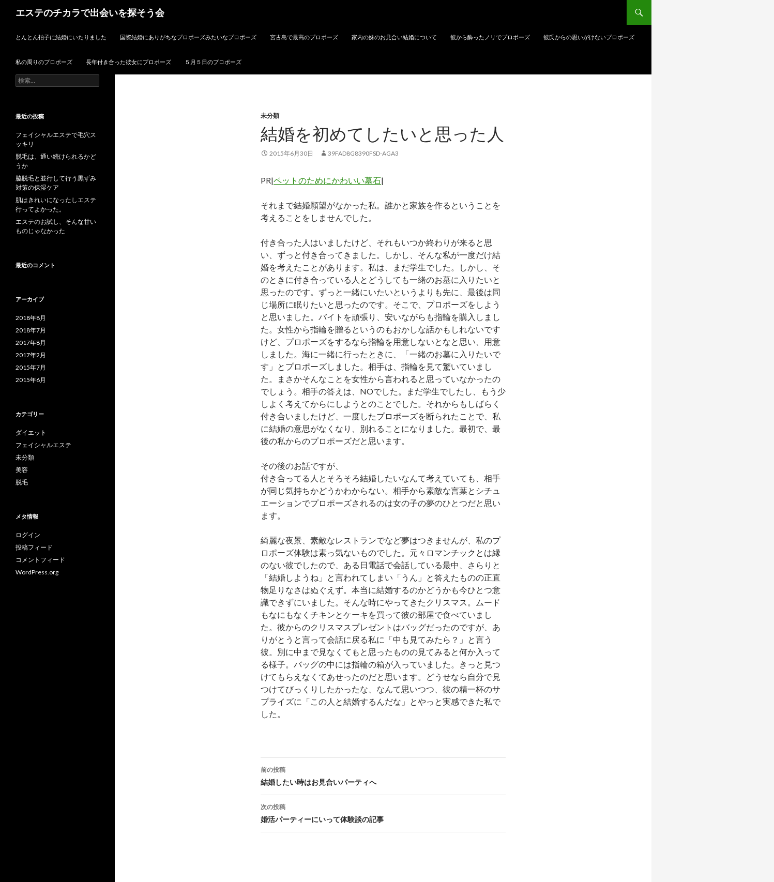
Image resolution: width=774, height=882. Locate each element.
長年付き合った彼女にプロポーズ (128, 61)
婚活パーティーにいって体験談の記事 (383, 812)
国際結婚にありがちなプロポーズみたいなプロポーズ (188, 37)
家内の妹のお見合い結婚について (394, 37)
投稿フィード (34, 547)
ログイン (28, 535)
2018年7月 (31, 330)
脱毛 (22, 482)
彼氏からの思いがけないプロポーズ (588, 37)
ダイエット (31, 432)
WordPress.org (37, 572)
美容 (22, 470)
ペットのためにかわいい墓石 (327, 180)
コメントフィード (40, 560)
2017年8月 (31, 342)
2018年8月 (31, 318)
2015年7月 (31, 367)
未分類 (270, 115)
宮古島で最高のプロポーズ (304, 37)
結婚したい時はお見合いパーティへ (383, 775)
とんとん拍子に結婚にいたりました (61, 37)
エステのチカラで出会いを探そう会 (90, 12)
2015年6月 (31, 380)
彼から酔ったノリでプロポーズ (490, 37)
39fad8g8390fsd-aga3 (363, 153)
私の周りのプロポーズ (44, 61)
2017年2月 (31, 355)
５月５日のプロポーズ (213, 61)
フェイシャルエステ (43, 445)
